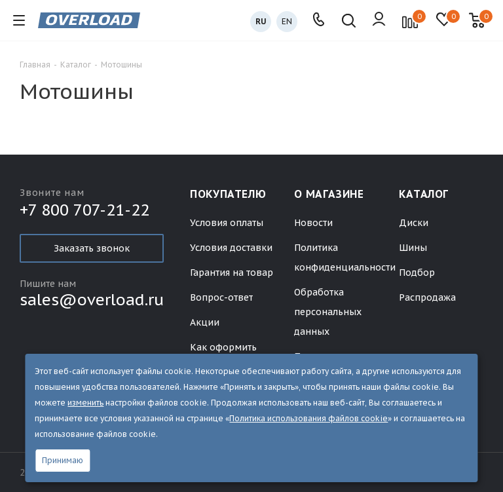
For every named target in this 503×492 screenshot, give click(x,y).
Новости (313, 223)
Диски (413, 223)
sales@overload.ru (92, 300)
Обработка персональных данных (328, 311)
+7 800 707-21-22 (84, 211)
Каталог (424, 193)
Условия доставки (231, 248)
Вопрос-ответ (221, 297)
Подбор (417, 272)
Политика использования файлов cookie (308, 418)
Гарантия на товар (231, 272)
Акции (204, 322)
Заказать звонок (92, 248)
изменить (85, 402)
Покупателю (228, 193)
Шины (413, 248)
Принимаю (62, 460)
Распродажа (427, 297)
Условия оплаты (226, 223)
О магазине (328, 193)
